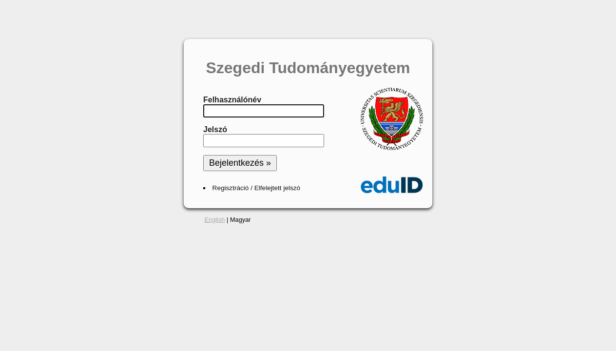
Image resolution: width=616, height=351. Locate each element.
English (215, 219)
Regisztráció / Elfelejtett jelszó (256, 188)
